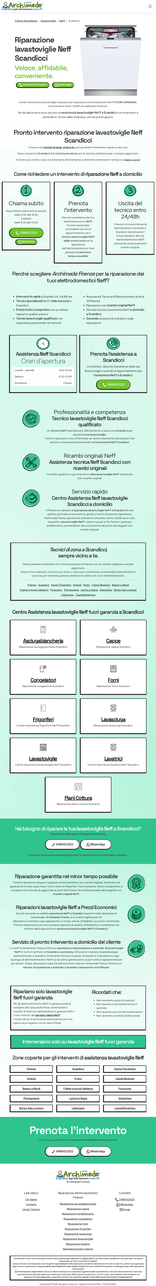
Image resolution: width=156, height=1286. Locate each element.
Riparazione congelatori (78, 1218)
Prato (86, 585)
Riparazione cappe (78, 1208)
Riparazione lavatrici (78, 1244)
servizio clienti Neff (47, 1015)
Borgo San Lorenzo (125, 590)
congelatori (43, 680)
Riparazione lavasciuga (78, 1234)
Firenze (32, 585)
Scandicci (43, 585)
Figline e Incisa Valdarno (34, 590)
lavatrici (113, 758)
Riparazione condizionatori (78, 1213)
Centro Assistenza (26, 20)
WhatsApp (63, 85)
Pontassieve (71, 590)
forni (113, 680)
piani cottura (78, 798)
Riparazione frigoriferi (78, 1229)
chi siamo (31, 1199)
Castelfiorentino (85, 595)
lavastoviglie (48, 20)
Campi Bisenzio (101, 585)
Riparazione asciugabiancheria (78, 1203)
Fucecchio (56, 590)
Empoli (77, 585)
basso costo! (132, 159)
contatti (31, 1204)
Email (124, 1209)
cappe (113, 641)
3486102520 (26, 233)
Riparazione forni (78, 1223)
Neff (62, 20)
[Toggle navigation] (150, 6)
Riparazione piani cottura (78, 1249)
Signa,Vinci (106, 590)
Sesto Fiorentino (61, 585)
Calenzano (67, 595)
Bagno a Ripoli (120, 585)
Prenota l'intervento (33, 85)
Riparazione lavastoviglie (78, 1238)
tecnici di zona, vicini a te (59, 147)
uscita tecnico (31, 1209)
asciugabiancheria (43, 641)
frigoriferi (43, 719)
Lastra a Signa (89, 590)
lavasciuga (113, 719)
